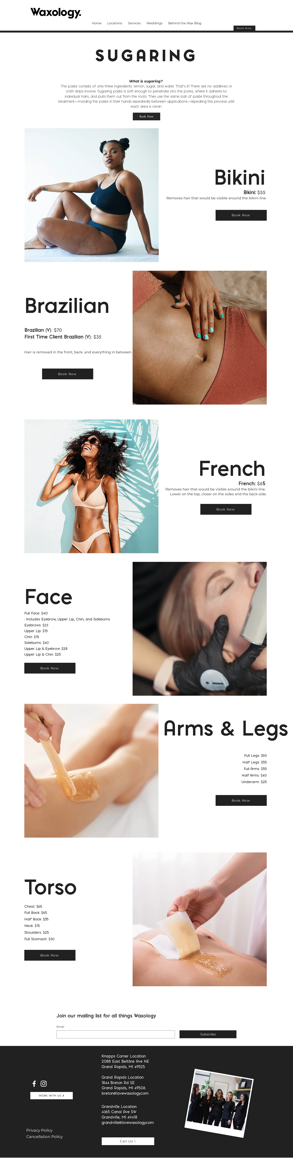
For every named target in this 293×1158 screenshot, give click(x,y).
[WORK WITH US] (51, 1095)
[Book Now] (244, 28)
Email (60, 1026)
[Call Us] (128, 1141)
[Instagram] (44, 1084)
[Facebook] (34, 1084)
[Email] (114, 1034)
